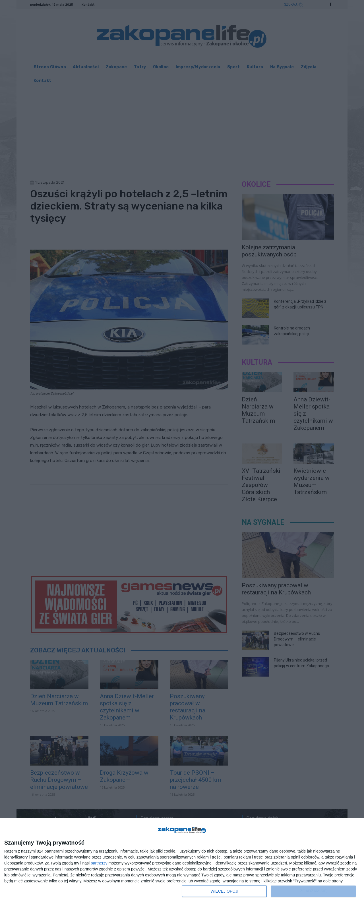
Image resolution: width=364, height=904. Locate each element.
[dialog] (182, 861)
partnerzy (99, 863)
